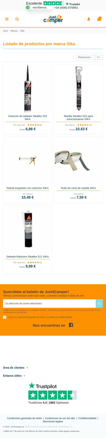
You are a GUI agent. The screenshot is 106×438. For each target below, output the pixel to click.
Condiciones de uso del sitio (60, 418)
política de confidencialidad (60, 317)
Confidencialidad (87, 418)
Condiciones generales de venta (24, 418)
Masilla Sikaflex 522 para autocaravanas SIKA (78, 118)
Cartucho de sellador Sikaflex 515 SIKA (27, 118)
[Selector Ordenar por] (85, 57)
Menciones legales (53, 421)
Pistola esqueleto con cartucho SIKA (27, 188)
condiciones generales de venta (31, 317)
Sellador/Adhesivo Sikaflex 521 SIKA (27, 256)
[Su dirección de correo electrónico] (49, 303)
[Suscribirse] (99, 303)
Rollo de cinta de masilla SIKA (78, 188)
